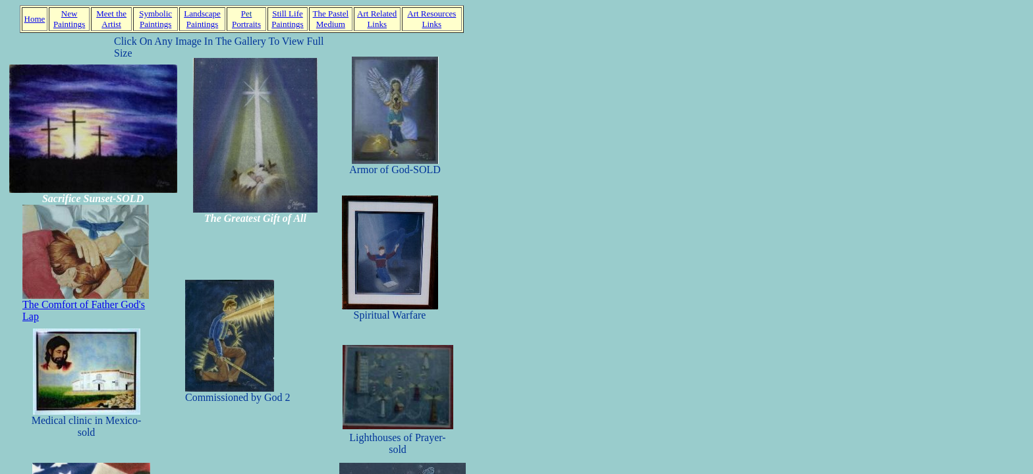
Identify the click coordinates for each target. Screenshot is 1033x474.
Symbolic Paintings (155, 19)
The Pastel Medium (331, 19)
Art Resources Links (431, 19)
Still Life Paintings (287, 19)
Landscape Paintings (202, 19)
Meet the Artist (111, 19)
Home (34, 19)
